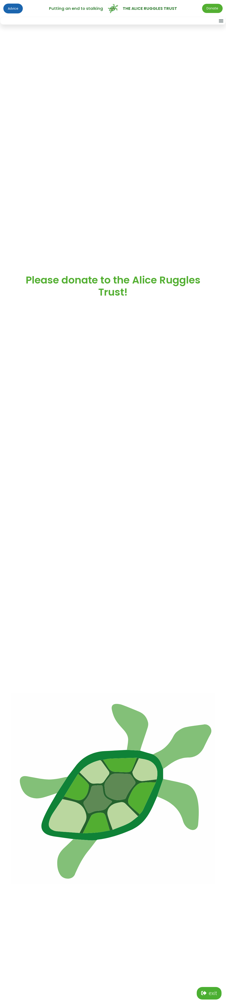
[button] (221, 20)
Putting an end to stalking (76, 8)
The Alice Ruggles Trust (150, 8)
